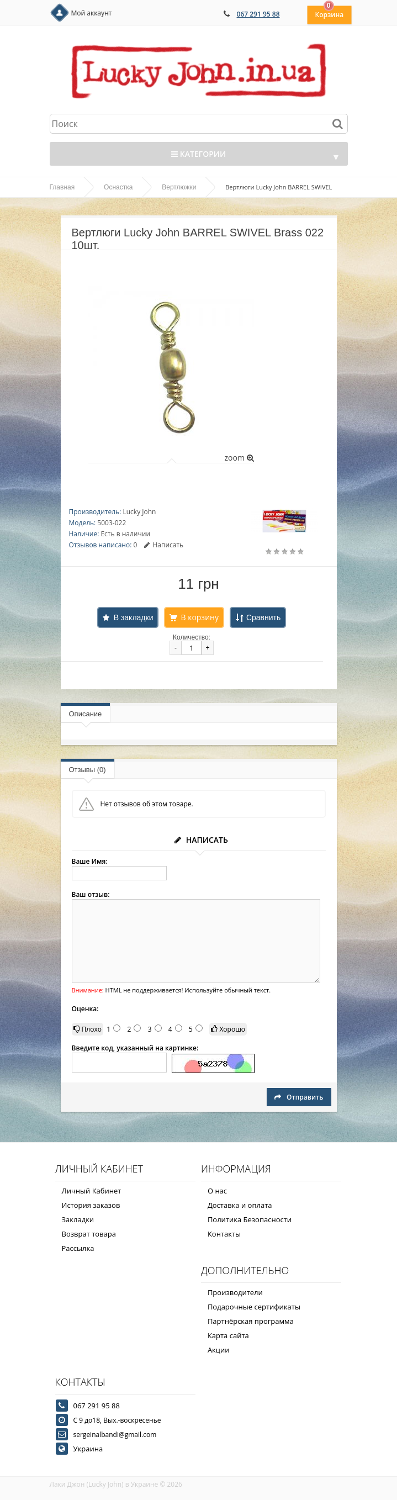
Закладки (78, 1219)
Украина (88, 1449)
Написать (163, 545)
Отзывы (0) (87, 769)
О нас (217, 1191)
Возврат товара (89, 1234)
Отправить (298, 1097)
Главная (62, 187)
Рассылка (78, 1248)
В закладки (133, 617)
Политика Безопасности (250, 1219)
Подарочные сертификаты (254, 1307)
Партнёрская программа (251, 1321)
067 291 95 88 (258, 14)
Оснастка (118, 187)
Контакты (224, 1234)
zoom (238, 457)
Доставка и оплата (240, 1205)
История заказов (91, 1205)
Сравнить (263, 617)
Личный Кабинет (91, 1191)
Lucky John (139, 511)
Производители (235, 1292)
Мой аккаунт (91, 13)
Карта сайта (228, 1335)
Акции (219, 1350)
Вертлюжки (179, 187)
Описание (85, 714)
